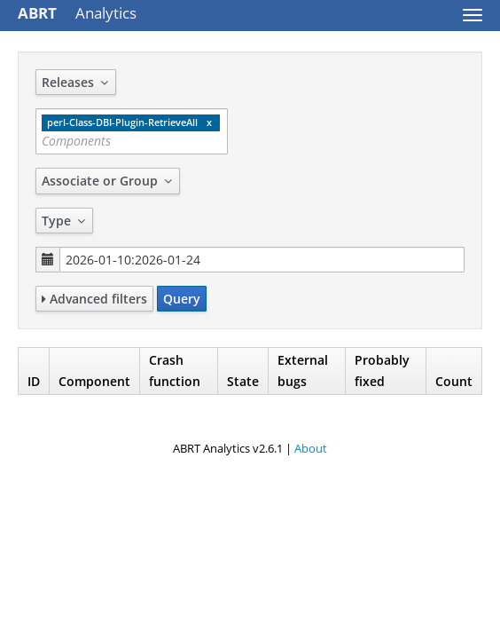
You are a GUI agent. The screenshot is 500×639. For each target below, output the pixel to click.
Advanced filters (94, 298)
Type (64, 220)
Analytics (77, 13)
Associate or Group (108, 180)
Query (181, 298)
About (310, 448)
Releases (76, 82)
